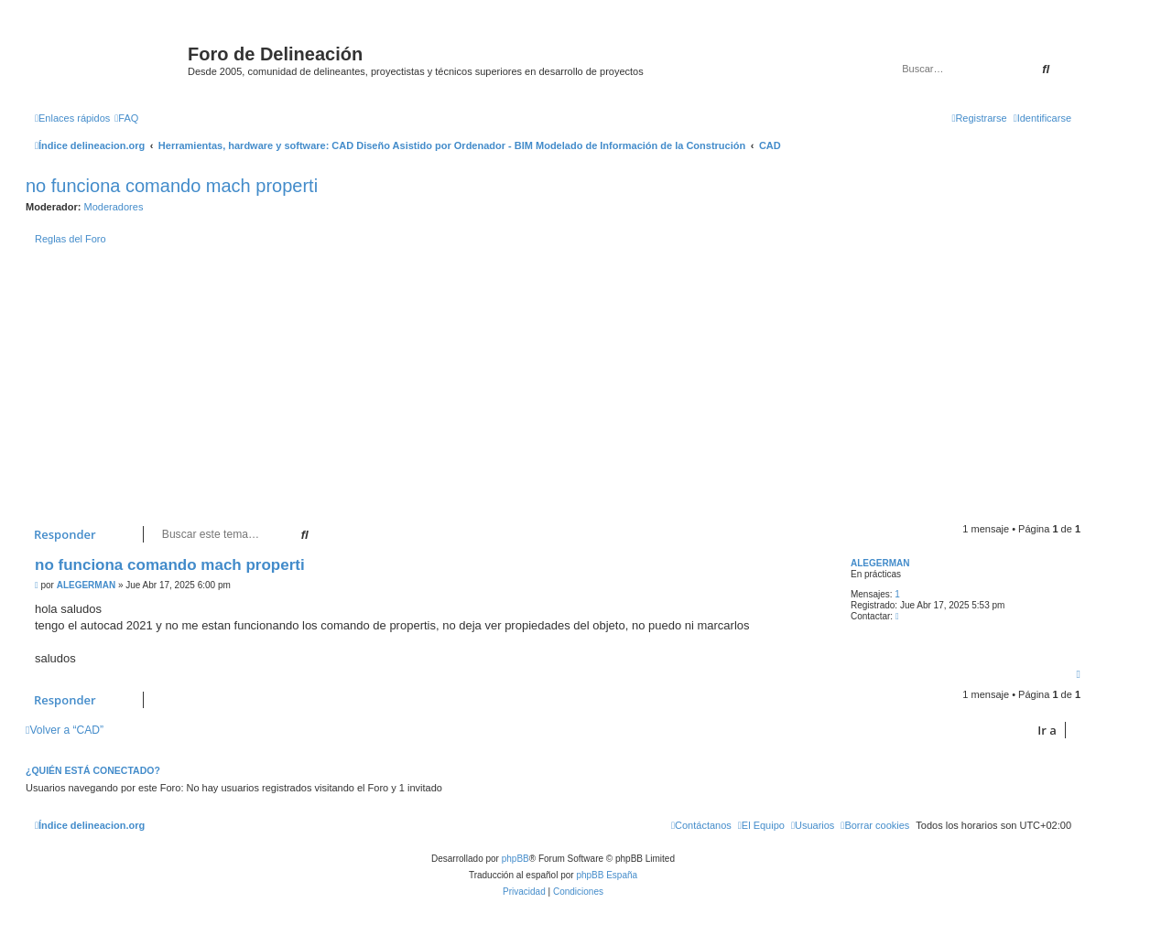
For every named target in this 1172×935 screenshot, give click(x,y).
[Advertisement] (575, 386)
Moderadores (114, 206)
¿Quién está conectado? (93, 770)
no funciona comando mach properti (172, 186)
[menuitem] (126, 118)
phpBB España (606, 875)
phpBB (515, 859)
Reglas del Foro (70, 238)
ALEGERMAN (880, 563)
